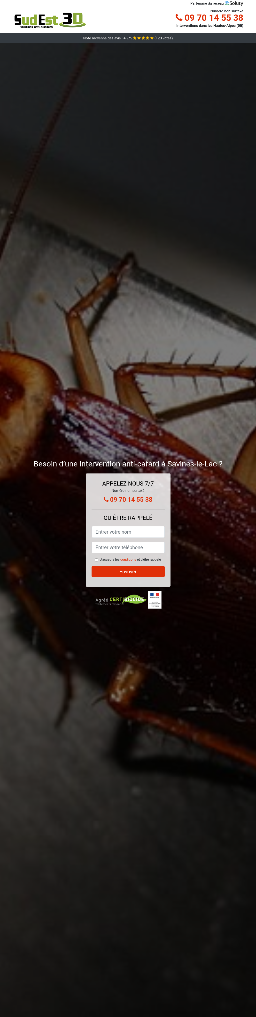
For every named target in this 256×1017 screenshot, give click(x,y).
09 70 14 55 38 (209, 18)
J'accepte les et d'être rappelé (130, 559)
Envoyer (128, 571)
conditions (128, 559)
